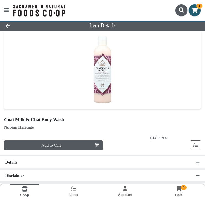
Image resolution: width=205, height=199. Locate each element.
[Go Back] (28, 25)
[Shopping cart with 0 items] (194, 10)
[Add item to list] (195, 145)
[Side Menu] (6, 10)
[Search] (181, 10)
